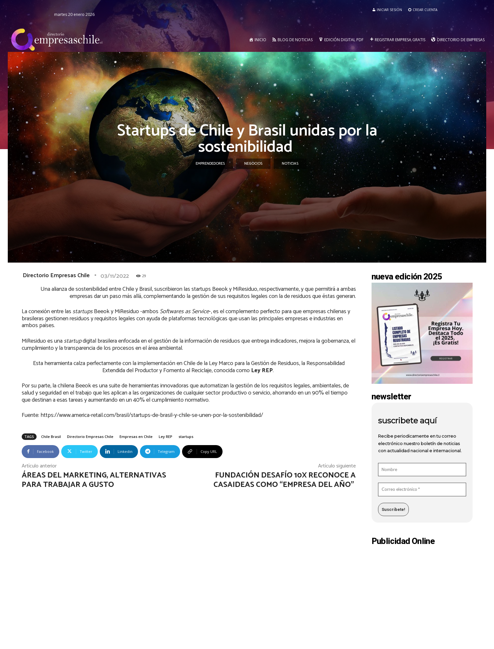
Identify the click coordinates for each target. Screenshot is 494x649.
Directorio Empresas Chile (56, 275)
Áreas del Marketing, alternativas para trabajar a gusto (94, 480)
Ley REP (165, 436)
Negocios (253, 164)
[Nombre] (422, 470)
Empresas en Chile (136, 436)
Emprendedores (210, 164)
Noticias (290, 164)
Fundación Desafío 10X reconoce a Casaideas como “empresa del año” (284, 480)
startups (185, 436)
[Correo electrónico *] (422, 489)
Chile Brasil (51, 436)
